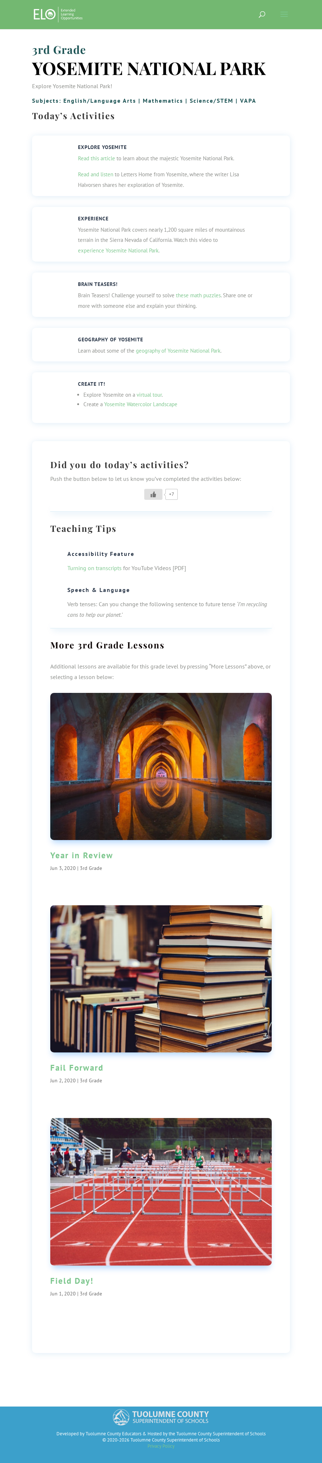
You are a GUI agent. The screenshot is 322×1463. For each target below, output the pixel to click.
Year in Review (81, 855)
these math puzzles (198, 295)
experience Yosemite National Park (118, 250)
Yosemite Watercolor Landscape (140, 404)
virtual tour (149, 394)
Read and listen (95, 174)
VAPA (248, 100)
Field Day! (72, 1280)
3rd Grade (59, 49)
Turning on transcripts (94, 568)
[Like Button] (153, 494)
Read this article (96, 158)
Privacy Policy (161, 1446)
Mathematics (163, 100)
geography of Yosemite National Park (178, 350)
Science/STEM (211, 100)
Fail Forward (76, 1067)
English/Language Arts (99, 100)
